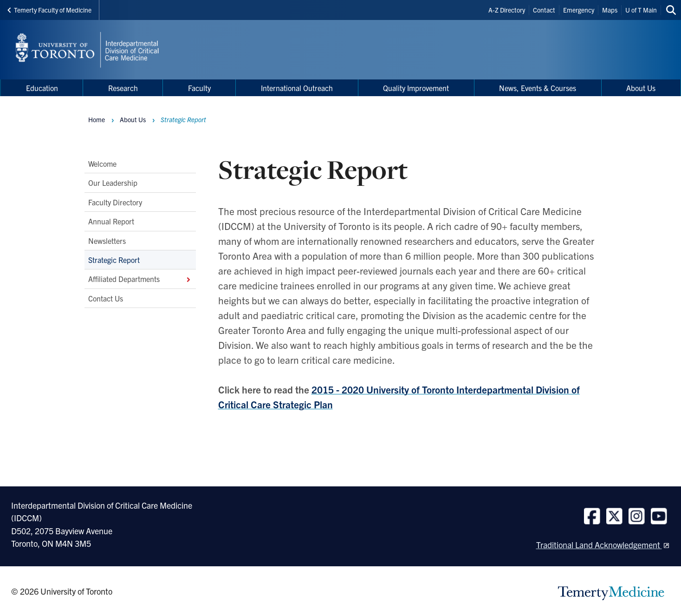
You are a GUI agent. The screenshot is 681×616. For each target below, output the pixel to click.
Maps (609, 10)
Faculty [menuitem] (199, 87)
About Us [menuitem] (640, 87)
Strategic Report (114, 259)
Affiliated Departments (140, 278)
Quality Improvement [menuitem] (416, 87)
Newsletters (107, 240)
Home (96, 119)
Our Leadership (112, 182)
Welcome (102, 163)
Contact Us (105, 298)
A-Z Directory (506, 10)
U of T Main (641, 10)
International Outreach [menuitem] (297, 87)
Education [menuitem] (42, 87)
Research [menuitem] (123, 87)
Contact (544, 10)
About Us (133, 119)
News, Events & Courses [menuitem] (537, 87)
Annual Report (111, 221)
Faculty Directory (115, 202)
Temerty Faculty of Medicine (49, 10)
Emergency (578, 10)
